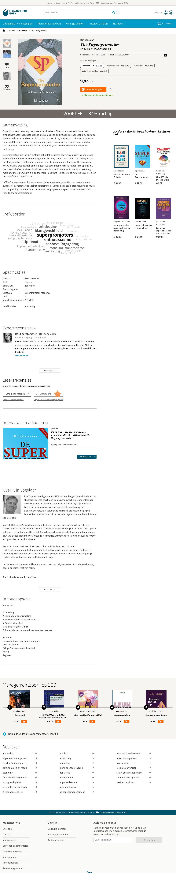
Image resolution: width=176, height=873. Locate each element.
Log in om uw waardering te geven (48, 400)
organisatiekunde (77, 782)
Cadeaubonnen (56, 840)
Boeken (12, 31)
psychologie (133, 763)
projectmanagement (133, 758)
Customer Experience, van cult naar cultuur (163, 231)
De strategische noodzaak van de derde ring (122, 228)
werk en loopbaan (133, 782)
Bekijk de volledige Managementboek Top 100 (33, 734)
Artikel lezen (85, 456)
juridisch (77, 753)
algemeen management (20, 758)
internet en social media (20, 787)
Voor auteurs (9, 857)
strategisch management (133, 772)
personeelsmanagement (77, 792)
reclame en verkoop (133, 768)
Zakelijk (52, 822)
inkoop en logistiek (20, 782)
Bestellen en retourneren (16, 846)
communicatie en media (20, 768)
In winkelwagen (94, 89)
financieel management (20, 777)
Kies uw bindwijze (88, 61)
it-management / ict (20, 792)
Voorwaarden (9, 840)
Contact (6, 834)
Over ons (7, 829)
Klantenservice (11, 822)
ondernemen (77, 777)
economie (20, 772)
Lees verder (20, 355)
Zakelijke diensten (57, 829)
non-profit (77, 772)
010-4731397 (167, 23)
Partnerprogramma (12, 868)
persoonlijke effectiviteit (133, 753)
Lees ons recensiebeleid (13, 400)
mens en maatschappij (77, 768)
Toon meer (48, 371)
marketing (77, 763)
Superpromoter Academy (37, 293)
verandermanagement (133, 777)
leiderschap (77, 758)
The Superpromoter (39, 31)
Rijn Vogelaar (87, 40)
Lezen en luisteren (12, 851)
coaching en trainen (20, 763)
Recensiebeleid (10, 862)
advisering (20, 753)
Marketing (23, 31)
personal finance (77, 787)
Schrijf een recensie (15, 393)
